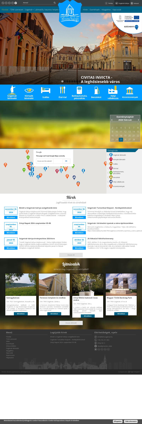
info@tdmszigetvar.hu (105, 337)
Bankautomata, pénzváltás (79, 97)
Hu (3, 3)
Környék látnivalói (28, 97)
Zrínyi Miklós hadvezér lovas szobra (85, 299)
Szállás (45, 97)
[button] (74, 178)
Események (95, 9)
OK (66, 161)
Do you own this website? (44, 161)
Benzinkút (96, 97)
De (9, 3)
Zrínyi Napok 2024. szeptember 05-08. (35, 223)
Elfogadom (118, 421)
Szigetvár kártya (124, 3)
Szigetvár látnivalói (12, 97)
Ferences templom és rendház (53, 298)
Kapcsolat (117, 9)
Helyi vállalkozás (113, 97)
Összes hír (71, 255)
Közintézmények (130, 97)
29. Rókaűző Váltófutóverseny (100, 238)
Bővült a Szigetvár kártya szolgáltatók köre (38, 208)
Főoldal (5, 9)
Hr (12, 3)
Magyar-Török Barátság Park (119, 298)
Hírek (85, 9)
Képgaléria (106, 9)
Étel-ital (63, 97)
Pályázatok (10, 358)
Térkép (110, 3)
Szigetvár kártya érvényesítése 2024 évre (37, 238)
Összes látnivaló (71, 323)
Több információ (131, 421)
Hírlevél (136, 3)
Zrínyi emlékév (11, 346)
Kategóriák (113, 150)
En (6, 3)
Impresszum (10, 355)
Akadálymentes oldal (15, 3)
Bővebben (11, 217)
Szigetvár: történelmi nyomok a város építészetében (110, 223)
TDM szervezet (16, 9)
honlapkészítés (122, 372)
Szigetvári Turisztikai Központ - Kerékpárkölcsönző (110, 208)
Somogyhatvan (12, 298)
